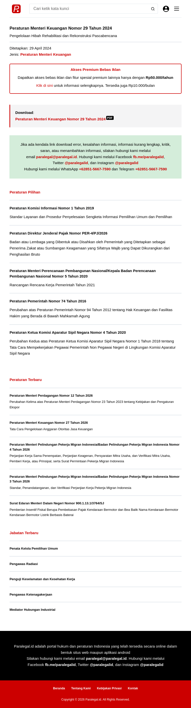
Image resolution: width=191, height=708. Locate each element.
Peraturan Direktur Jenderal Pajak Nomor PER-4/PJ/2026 (58, 233)
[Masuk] (166, 9)
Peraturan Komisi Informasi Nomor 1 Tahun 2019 (51, 208)
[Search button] (153, 9)
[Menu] (176, 8)
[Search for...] (88, 9)
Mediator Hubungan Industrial (32, 610)
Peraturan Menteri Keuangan (45, 54)
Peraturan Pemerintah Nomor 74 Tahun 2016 (47, 301)
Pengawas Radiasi (23, 564)
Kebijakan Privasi (109, 688)
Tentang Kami (81, 688)
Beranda (59, 688)
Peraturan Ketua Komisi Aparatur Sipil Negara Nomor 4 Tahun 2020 (67, 332)
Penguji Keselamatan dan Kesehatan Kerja (42, 579)
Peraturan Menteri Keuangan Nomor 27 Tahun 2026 (48, 423)
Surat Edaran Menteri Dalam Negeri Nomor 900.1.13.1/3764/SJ (56, 503)
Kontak (133, 688)
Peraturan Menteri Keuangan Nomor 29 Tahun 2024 (64, 119)
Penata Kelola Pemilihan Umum (33, 548)
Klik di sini (44, 85)
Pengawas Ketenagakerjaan (30, 594)
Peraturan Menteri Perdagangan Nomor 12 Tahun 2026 (51, 395)
